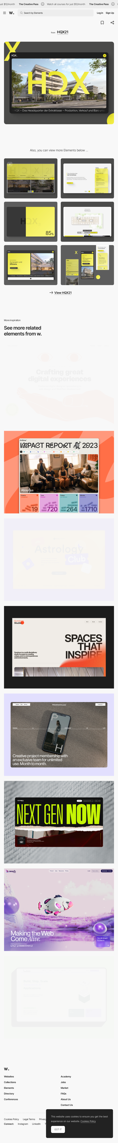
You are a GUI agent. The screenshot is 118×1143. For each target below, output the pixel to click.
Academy (66, 1076)
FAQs (63, 1093)
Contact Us (67, 1104)
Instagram (23, 1123)
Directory (9, 1093)
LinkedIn (36, 1123)
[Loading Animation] (30, 222)
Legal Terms (29, 1119)
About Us (66, 1099)
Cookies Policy (11, 1119)
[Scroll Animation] (87, 178)
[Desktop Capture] (59, 559)
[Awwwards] (11, 13)
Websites (9, 1076)
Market (64, 1087)
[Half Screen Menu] (30, 178)
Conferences (11, 1099)
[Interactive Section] (87, 222)
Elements (9, 1087)
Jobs (63, 1082)
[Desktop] (59, 385)
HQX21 (62, 32)
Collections (10, 1082)
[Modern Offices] (30, 265)
